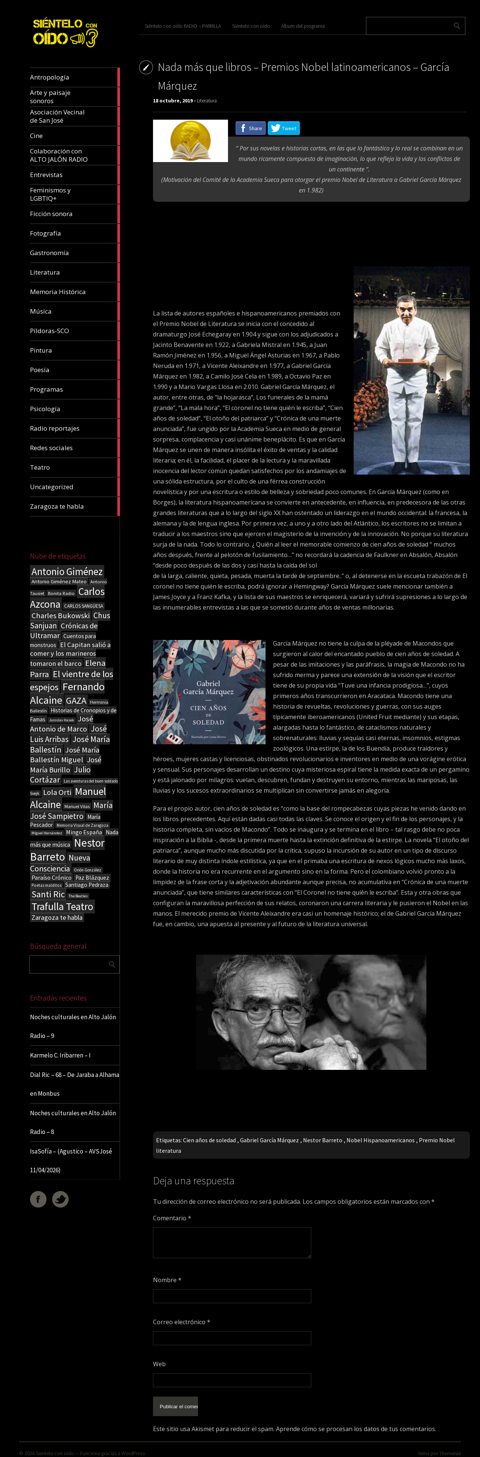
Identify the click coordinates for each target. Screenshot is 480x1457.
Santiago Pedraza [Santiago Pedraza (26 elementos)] (86, 884)
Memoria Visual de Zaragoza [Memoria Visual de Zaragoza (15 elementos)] (82, 825)
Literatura (207, 100)
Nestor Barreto (322, 1140)
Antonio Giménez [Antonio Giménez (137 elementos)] (67, 571)
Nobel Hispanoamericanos (380, 1140)
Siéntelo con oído (251, 26)
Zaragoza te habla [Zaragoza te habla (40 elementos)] (57, 917)
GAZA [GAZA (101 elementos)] (76, 700)
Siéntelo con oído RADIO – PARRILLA (183, 26)
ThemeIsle (450, 1447)
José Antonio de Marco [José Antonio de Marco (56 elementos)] (61, 724)
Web (159, 1364)
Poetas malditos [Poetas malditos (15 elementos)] (47, 885)
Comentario (172, 1218)
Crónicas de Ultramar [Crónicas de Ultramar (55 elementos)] (64, 630)
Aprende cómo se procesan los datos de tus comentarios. (356, 1423)
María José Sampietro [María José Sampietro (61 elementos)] (71, 810)
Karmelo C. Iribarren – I (60, 1055)
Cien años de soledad (209, 1140)
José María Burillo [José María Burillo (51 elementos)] (65, 764)
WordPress (133, 1447)
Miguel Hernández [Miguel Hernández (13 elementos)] (47, 833)
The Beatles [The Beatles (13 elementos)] (78, 896)
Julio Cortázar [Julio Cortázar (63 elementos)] (60, 775)
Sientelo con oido (55, 1447)
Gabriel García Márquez (269, 1140)
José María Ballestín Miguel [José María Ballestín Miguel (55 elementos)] (64, 755)
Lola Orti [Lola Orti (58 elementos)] (57, 792)
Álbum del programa (303, 26)
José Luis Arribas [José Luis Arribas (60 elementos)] (68, 734)
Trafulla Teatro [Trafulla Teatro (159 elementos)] (62, 906)
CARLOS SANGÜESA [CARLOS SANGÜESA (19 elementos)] (83, 606)
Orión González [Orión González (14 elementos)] (87, 870)
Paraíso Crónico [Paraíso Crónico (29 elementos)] (52, 877)
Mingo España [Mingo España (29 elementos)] (84, 832)
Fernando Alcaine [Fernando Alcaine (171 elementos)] (67, 693)
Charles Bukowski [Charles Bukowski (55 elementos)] (61, 615)
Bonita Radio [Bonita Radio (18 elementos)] (61, 593)
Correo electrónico (181, 1322)
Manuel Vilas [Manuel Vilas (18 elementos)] (77, 806)
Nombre (167, 1280)
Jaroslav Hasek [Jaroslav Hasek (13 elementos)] (61, 720)
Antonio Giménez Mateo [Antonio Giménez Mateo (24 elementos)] (59, 581)
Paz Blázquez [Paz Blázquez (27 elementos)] (92, 877)
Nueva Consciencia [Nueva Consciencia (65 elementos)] (60, 863)
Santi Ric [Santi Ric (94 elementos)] (48, 894)
